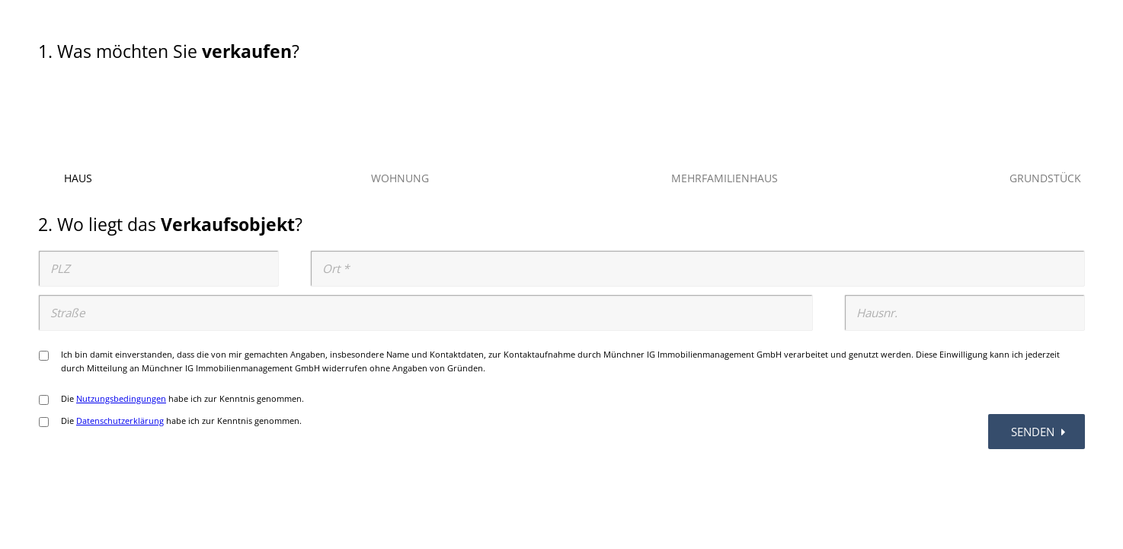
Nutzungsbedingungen (121, 398)
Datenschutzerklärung (120, 420)
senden (1041, 431)
